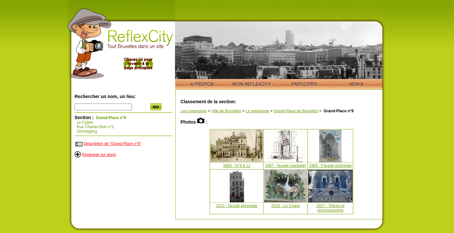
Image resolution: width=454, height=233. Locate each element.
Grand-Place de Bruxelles (296, 111)
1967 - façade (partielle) (285, 165)
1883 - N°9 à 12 (236, 165)
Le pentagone (257, 111)
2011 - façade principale (236, 206)
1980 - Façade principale (330, 165)
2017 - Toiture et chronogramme (330, 208)
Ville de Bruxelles (226, 111)
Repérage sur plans (99, 154)
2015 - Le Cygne (285, 206)
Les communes (193, 111)
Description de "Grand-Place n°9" (112, 143)
